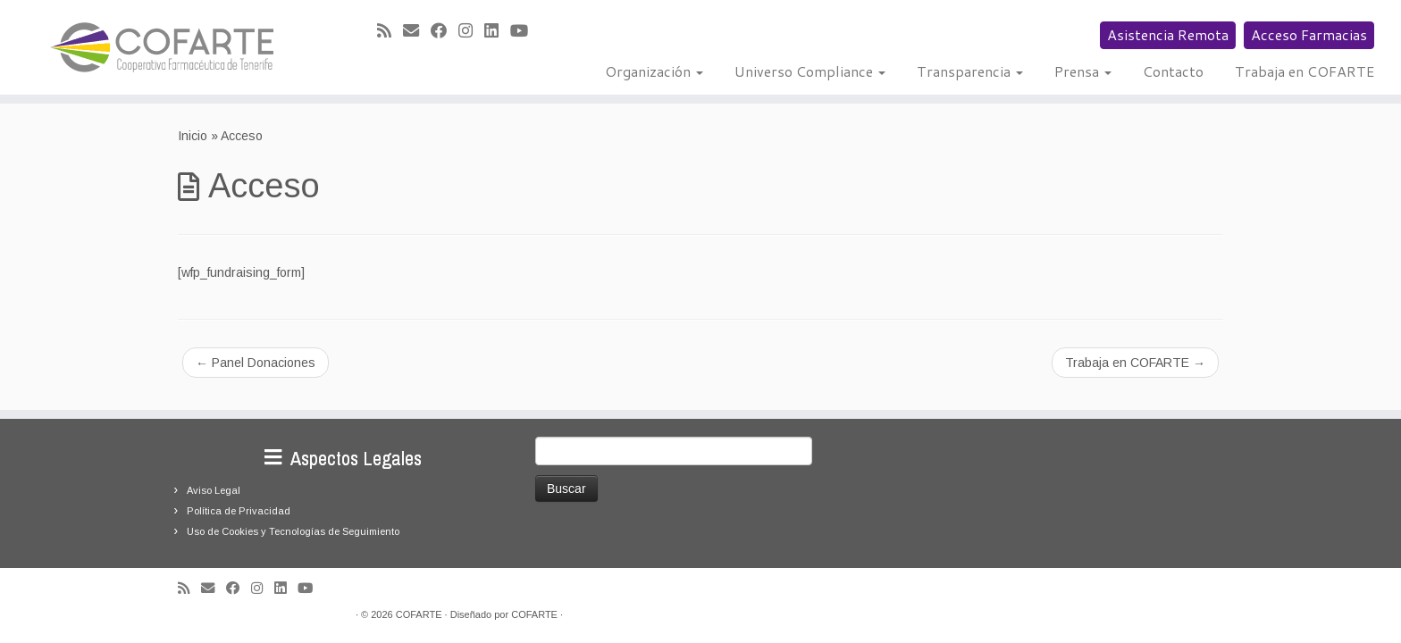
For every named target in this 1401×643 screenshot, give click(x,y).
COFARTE (419, 614)
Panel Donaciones (255, 362)
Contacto (1173, 71)
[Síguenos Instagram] (471, 31)
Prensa (1083, 71)
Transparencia (970, 71)
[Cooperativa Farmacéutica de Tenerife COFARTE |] (161, 47)
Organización (654, 71)
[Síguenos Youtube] (525, 31)
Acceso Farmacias (1309, 34)
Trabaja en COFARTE (1304, 71)
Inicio (192, 136)
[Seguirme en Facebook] (444, 31)
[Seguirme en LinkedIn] (497, 31)
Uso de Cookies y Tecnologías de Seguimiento (293, 531)
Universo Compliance (809, 71)
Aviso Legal (213, 490)
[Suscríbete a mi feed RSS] (390, 31)
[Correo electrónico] (417, 31)
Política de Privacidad (238, 510)
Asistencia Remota (1168, 34)
